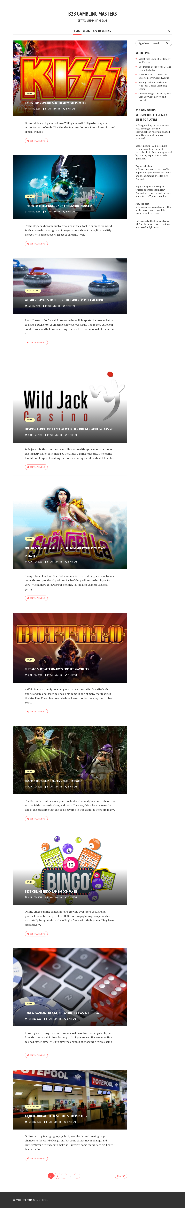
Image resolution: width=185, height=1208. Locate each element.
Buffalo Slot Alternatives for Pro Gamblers (68, 667)
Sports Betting (102, 30)
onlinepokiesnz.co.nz (147, 207)
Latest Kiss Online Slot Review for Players (68, 97)
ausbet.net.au (143, 145)
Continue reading (38, 141)
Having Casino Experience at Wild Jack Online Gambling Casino (64, 422)
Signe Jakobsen (55, 108)
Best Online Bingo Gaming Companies (61, 891)
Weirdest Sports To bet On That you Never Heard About (70, 296)
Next (119, 1182)
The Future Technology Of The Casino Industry (68, 201)
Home (77, 30)
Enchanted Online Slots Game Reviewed (67, 780)
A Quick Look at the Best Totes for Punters (68, 1117)
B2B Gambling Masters (92, 11)
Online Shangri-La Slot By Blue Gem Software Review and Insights (69, 549)
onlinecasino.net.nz (146, 169)
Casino (86, 30)
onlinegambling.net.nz (148, 125)
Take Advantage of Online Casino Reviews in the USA (61, 1013)
